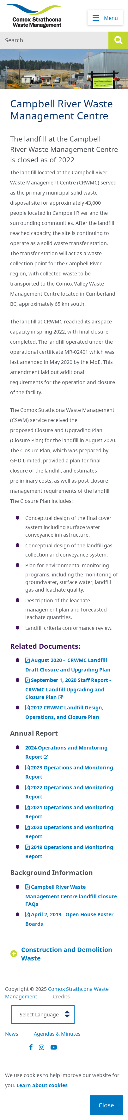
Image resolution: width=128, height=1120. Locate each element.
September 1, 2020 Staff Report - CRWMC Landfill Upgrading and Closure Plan (68, 688)
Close (106, 1105)
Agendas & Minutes (57, 1033)
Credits (61, 996)
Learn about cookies (42, 1085)
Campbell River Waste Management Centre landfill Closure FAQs (71, 895)
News (11, 1033)
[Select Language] (43, 1014)
